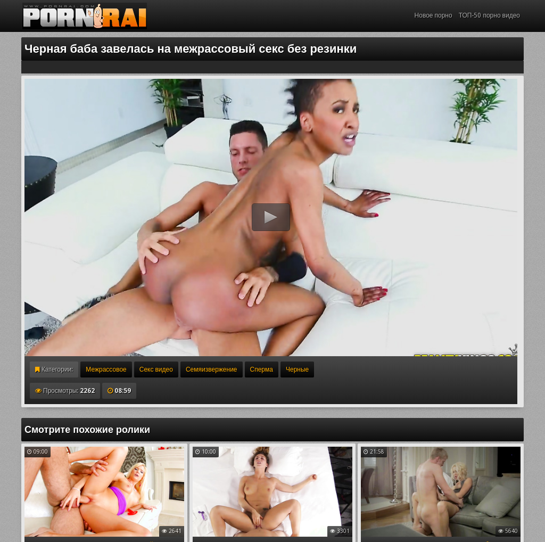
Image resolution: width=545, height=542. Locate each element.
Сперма (261, 369)
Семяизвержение (211, 369)
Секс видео (156, 369)
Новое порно (433, 15)
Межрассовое (106, 369)
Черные (297, 369)
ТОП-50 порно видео (489, 15)
